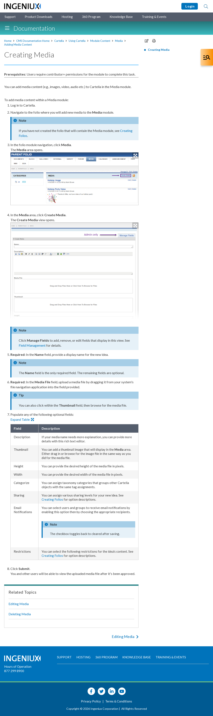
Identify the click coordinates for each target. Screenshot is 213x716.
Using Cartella (77, 40)
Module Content (100, 40)
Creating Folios (52, 499)
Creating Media (159, 49)
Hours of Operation (17, 666)
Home (7, 40)
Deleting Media (20, 614)
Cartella (59, 40)
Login (190, 6)
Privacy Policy (91, 701)
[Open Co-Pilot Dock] (207, 57)
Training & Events (154, 17)
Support (10, 17)
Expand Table (22, 419)
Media (119, 40)
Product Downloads (38, 17)
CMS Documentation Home (33, 40)
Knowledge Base (121, 17)
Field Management (32, 345)
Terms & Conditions (118, 701)
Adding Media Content (18, 44)
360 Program (91, 17)
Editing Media (19, 604)
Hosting (67, 17)
